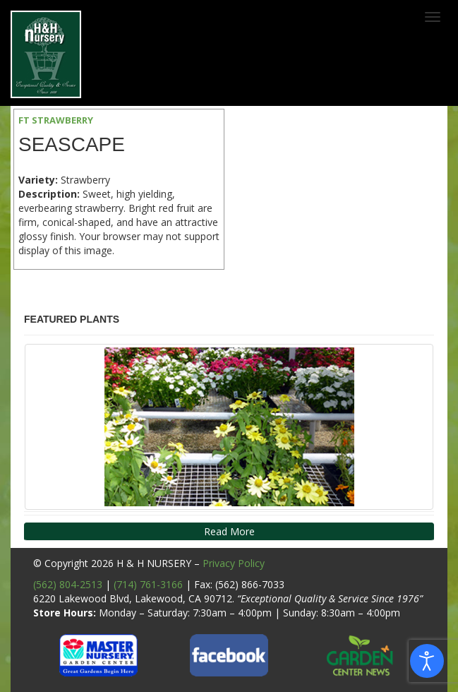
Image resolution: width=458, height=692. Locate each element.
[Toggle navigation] (432, 17)
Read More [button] (229, 531)
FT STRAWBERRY (55, 120)
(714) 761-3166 (148, 584)
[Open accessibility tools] (427, 661)
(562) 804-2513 (67, 584)
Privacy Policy (234, 563)
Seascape (71, 144)
